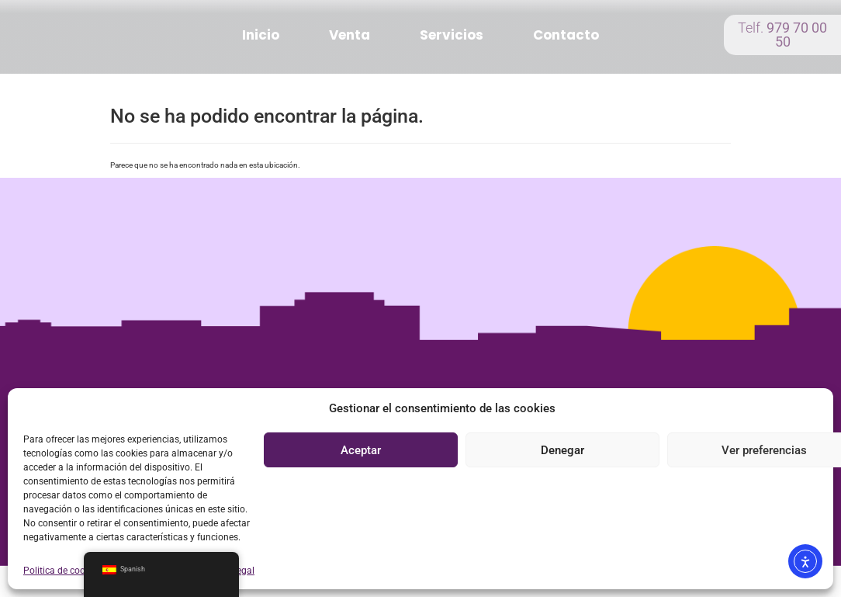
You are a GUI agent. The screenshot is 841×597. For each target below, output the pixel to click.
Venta (349, 35)
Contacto (566, 35)
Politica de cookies (62, 570)
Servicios (451, 35)
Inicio (260, 35)
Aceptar (361, 450)
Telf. (782, 34)
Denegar (562, 450)
